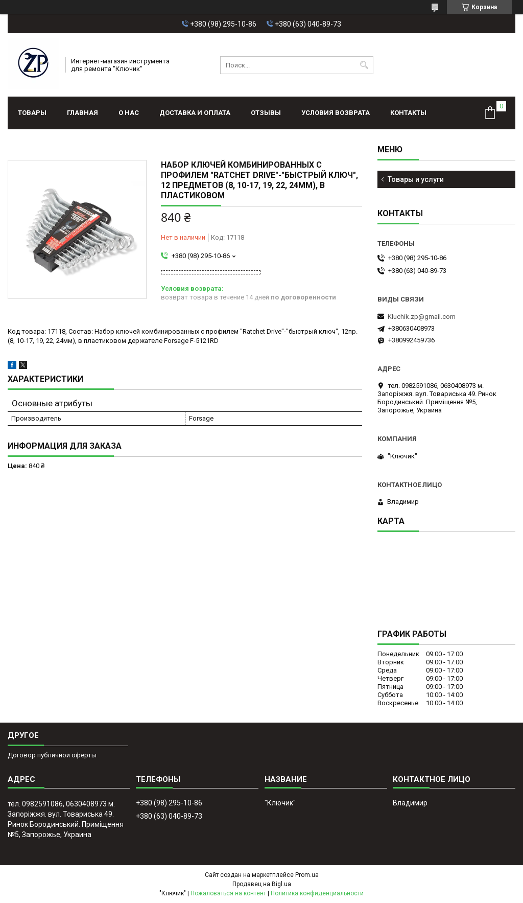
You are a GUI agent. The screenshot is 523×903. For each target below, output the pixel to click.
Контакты (408, 113)
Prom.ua (307, 874)
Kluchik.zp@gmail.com (422, 316)
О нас (128, 113)
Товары (32, 113)
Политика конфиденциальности (317, 893)
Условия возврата (335, 113)
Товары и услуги (416, 179)
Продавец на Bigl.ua (261, 884)
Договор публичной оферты (52, 755)
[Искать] (364, 65)
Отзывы (266, 113)
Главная (82, 113)
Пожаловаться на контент (228, 893)
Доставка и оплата (194, 113)
